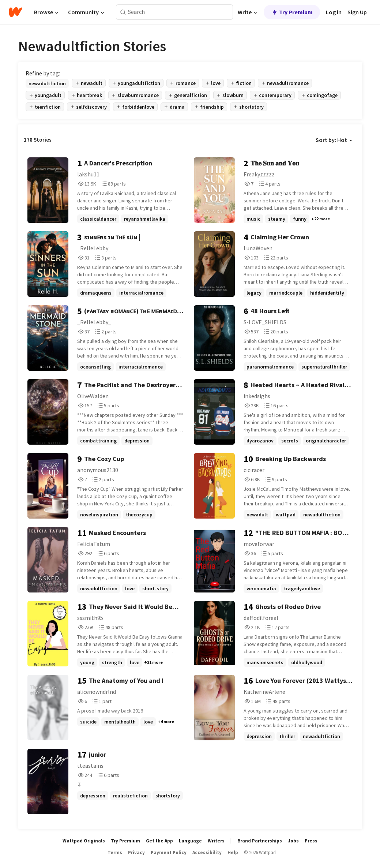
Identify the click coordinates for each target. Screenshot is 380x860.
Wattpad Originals (84, 841)
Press (311, 841)
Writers (216, 841)
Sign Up (357, 12)
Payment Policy (169, 852)
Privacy (136, 852)
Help (232, 852)
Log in (334, 12)
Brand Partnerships (259, 841)
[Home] (15, 12)
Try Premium (292, 12)
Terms (115, 852)
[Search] (123, 12)
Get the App (159, 841)
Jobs (293, 841)
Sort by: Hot (334, 139)
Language (190, 841)
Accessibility (207, 852)
